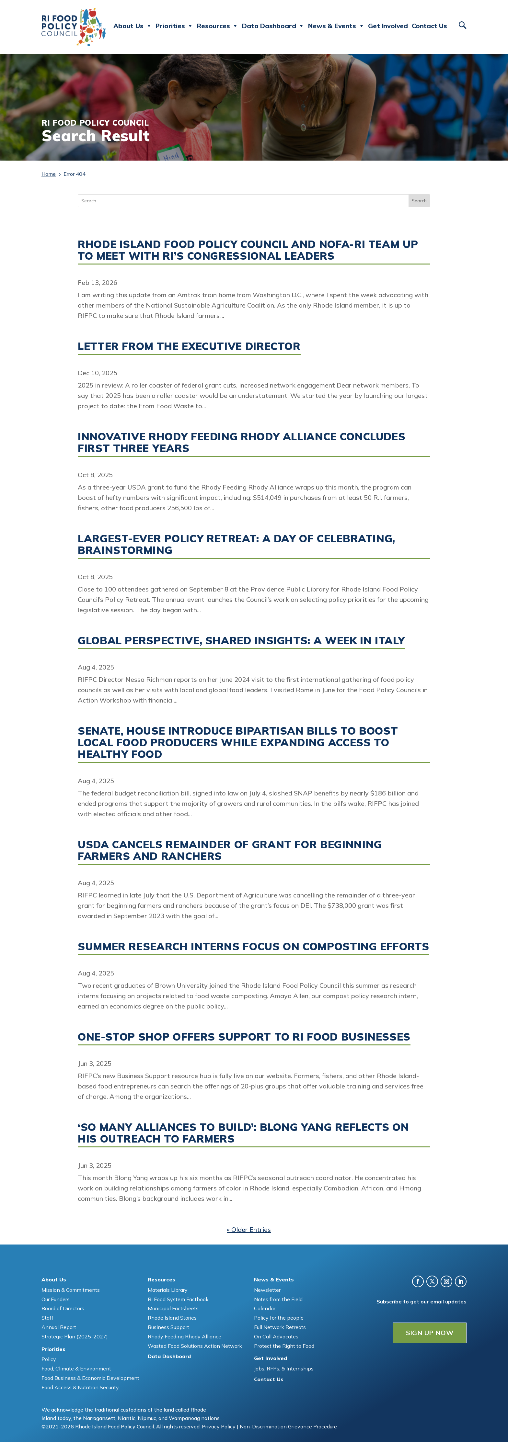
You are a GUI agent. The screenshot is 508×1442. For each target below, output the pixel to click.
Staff (47, 1317)
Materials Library (168, 1290)
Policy (48, 1359)
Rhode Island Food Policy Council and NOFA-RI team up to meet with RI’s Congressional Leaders (248, 250)
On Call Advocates (276, 1336)
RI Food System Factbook (178, 1299)
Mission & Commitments (70, 1290)
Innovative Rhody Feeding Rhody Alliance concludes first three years (241, 442)
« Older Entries (249, 1229)
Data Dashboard (273, 26)
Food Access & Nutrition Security (80, 1387)
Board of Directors (62, 1308)
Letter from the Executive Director (189, 346)
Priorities (174, 26)
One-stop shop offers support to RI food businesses (244, 1036)
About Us (132, 26)
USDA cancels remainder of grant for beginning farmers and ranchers (230, 850)
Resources (217, 26)
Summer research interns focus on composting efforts (253, 946)
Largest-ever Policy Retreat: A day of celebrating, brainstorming (236, 544)
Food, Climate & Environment (76, 1368)
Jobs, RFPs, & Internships (284, 1368)
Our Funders (55, 1299)
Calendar (264, 1308)
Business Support (168, 1327)
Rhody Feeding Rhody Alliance (184, 1336)
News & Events (336, 26)
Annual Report (58, 1327)
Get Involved (388, 26)
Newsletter (267, 1290)
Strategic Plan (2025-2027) (74, 1336)
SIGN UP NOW (429, 1333)
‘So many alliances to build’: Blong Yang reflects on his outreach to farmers (243, 1133)
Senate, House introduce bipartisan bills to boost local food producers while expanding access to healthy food (238, 742)
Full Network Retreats (280, 1327)
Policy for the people (279, 1317)
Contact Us (429, 26)
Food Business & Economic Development (90, 1378)
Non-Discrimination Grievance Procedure (288, 1426)
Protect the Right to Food (284, 1346)
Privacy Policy (219, 1426)
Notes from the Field (278, 1299)
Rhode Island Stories (172, 1317)
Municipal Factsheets (173, 1308)
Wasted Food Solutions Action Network (195, 1346)
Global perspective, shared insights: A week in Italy (241, 640)
